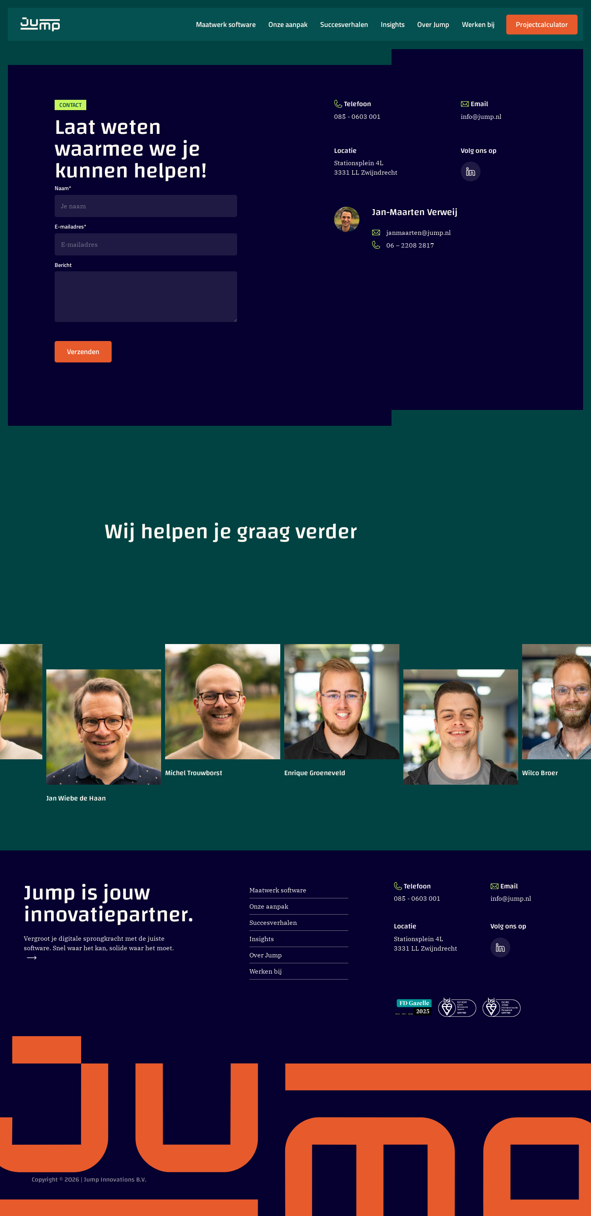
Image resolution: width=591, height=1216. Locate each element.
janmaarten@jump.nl (411, 232)
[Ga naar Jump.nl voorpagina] (40, 24)
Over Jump (433, 24)
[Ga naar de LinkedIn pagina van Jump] (471, 171)
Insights (393, 24)
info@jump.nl (481, 116)
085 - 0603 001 (357, 116)
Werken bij (478, 24)
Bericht (63, 265)
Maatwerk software (226, 24)
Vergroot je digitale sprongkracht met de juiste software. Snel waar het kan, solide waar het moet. (99, 947)
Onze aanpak (288, 24)
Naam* (63, 188)
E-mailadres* (70, 226)
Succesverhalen (344, 24)
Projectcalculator (542, 26)
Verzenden (83, 354)
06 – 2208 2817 (403, 245)
